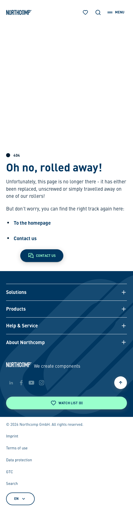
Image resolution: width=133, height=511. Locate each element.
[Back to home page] (18, 12)
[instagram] (41, 383)
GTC (9, 472)
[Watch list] (85, 12)
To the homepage (32, 223)
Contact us (25, 238)
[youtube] (31, 383)
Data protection (19, 460)
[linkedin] (11, 383)
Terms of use (17, 448)
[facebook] (21, 383)
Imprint (12, 436)
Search (12, 484)
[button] (66, 292)
